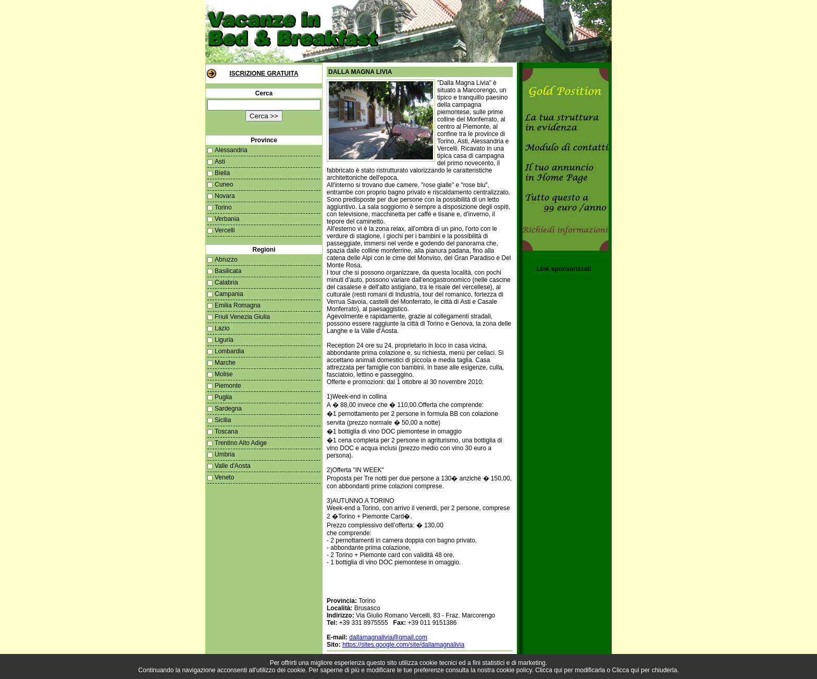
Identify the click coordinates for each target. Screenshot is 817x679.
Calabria (226, 282)
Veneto (224, 477)
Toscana (226, 431)
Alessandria (231, 150)
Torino (223, 207)
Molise (224, 374)
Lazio (222, 328)
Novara (225, 196)
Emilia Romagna (238, 305)
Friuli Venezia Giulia (242, 316)
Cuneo (224, 184)
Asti (220, 161)
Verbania (227, 219)
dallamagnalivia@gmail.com (388, 637)
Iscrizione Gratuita (263, 73)
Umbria (225, 454)
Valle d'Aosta (233, 466)
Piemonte (228, 385)
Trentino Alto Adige (241, 443)
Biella (222, 173)
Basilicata (228, 271)
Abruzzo (226, 259)
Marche (225, 362)
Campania (229, 294)
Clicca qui (548, 670)
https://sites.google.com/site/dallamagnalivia (403, 644)
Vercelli (225, 230)
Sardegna (228, 408)
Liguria (224, 339)
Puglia (223, 397)
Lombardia (229, 351)
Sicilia (223, 420)
